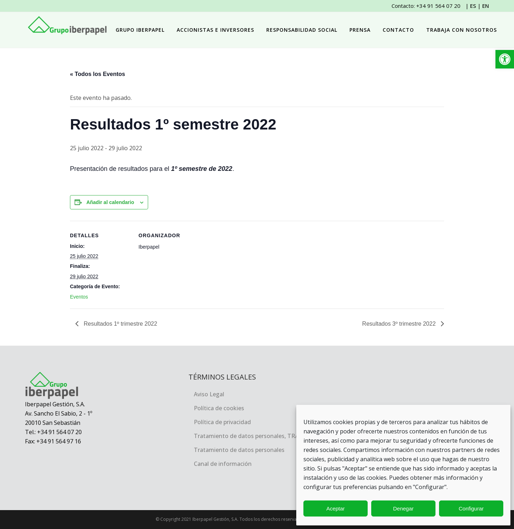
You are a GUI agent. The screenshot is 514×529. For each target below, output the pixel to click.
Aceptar (335, 508)
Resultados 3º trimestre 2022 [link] (399, 324)
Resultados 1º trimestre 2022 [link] (119, 324)
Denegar (403, 508)
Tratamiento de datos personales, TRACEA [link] (251, 436)
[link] (504, 59)
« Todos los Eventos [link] (97, 74)
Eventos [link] (79, 297)
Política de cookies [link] (219, 408)
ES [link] (473, 5)
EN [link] (485, 5)
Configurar (471, 508)
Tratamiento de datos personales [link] (239, 450)
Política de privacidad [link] (222, 422)
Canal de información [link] (223, 464)
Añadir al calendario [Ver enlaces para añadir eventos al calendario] (110, 202)
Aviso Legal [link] (209, 394)
